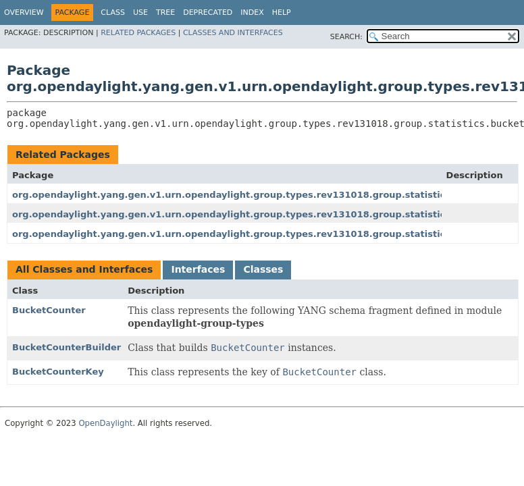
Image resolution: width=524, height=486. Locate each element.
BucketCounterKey (58, 372)
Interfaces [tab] (198, 269)
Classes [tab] (263, 269)
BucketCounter (49, 310)
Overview (24, 12)
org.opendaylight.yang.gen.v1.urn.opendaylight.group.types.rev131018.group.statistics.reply (245, 214)
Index (251, 12)
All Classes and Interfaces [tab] (84, 269)
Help (281, 12)
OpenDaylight (105, 423)
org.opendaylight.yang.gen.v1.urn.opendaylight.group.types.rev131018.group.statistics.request (252, 234)
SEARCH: (346, 36)
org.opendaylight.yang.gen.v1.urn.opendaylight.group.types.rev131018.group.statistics (231, 195)
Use (140, 12)
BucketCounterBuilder (66, 347)
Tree (165, 12)
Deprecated (207, 12)
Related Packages (138, 32)
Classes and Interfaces (233, 32)
